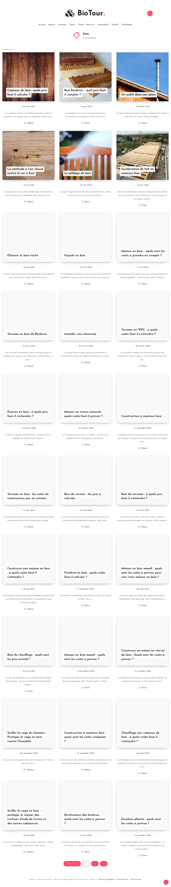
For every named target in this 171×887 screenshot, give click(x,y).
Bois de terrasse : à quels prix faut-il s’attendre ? (141, 496)
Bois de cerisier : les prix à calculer (82, 496)
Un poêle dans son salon (138, 94)
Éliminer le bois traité (22, 255)
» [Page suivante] (103, 864)
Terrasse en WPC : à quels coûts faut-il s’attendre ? (139, 332)
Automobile (103, 25)
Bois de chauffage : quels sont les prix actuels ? (28, 657)
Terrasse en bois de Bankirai (27, 334)
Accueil (42, 25)
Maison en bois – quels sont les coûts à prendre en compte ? (143, 253)
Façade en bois (74, 255)
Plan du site (136, 879)
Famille (115, 25)
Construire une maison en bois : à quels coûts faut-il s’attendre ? (28, 573)
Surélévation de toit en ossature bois (137, 171)
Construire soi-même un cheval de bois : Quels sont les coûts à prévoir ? (143, 655)
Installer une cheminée (80, 334)
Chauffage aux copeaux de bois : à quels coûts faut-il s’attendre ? (140, 737)
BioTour (85, 13)
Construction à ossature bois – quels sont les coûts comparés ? (85, 737)
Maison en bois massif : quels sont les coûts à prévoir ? (84, 657)
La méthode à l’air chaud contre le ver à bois (25, 171)
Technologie (127, 25)
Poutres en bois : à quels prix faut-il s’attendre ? (27, 414)
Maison (51, 25)
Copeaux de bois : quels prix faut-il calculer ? (27, 92)
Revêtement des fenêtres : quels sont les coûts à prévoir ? (84, 819)
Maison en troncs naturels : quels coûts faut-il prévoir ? (83, 414)
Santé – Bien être (86, 25)
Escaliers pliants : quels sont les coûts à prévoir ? (141, 821)
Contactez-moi (122, 879)
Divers (72, 25)
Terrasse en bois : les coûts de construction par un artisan (28, 496)
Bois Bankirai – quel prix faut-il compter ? (85, 92)
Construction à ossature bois (141, 416)
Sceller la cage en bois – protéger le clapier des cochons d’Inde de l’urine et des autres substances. (26, 817)
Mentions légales (106, 879)
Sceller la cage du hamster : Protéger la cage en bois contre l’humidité (27, 737)
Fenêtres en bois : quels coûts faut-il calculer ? (84, 575)
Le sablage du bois (77, 173)
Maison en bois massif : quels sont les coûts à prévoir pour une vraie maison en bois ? (141, 573)
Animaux (62, 25)
